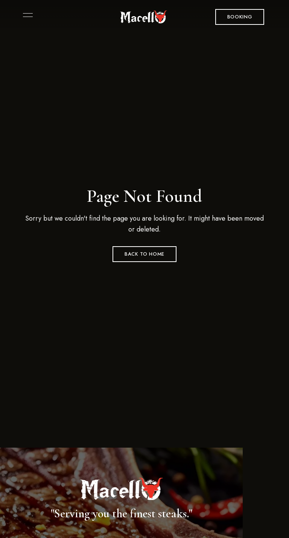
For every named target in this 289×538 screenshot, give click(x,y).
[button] (240, 17)
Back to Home (144, 254)
